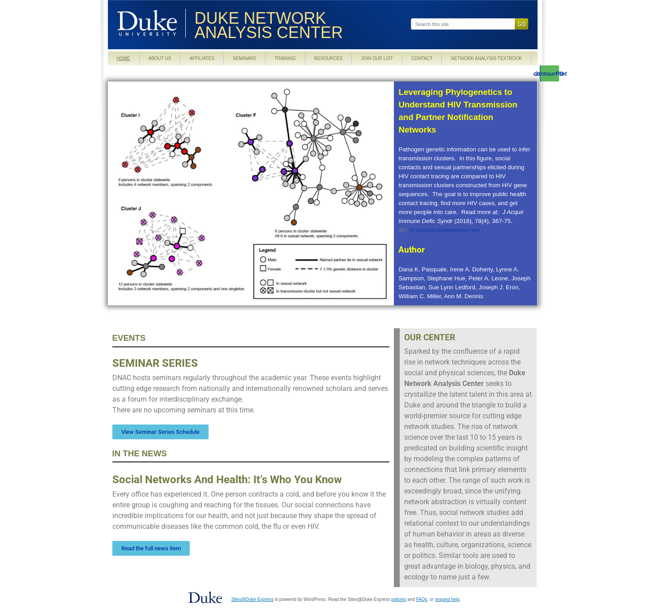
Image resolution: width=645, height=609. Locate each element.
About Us (160, 58)
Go (521, 24)
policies (398, 599)
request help (447, 599)
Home (123, 58)
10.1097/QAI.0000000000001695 (443, 230)
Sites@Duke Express (252, 599)
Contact (422, 58)
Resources (328, 58)
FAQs (421, 599)
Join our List (377, 58)
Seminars (244, 58)
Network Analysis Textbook (486, 58)
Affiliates (201, 58)
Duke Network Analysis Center (269, 25)
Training (285, 58)
